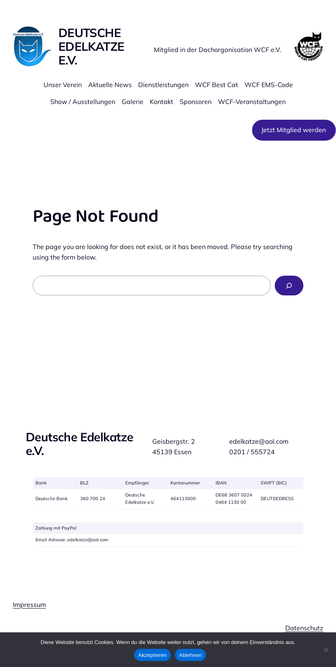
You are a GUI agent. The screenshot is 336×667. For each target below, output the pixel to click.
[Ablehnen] (326, 650)
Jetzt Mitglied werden (292, 130)
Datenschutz (304, 628)
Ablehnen (190, 655)
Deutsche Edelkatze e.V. (91, 46)
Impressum (29, 605)
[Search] (289, 286)
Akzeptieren (152, 655)
